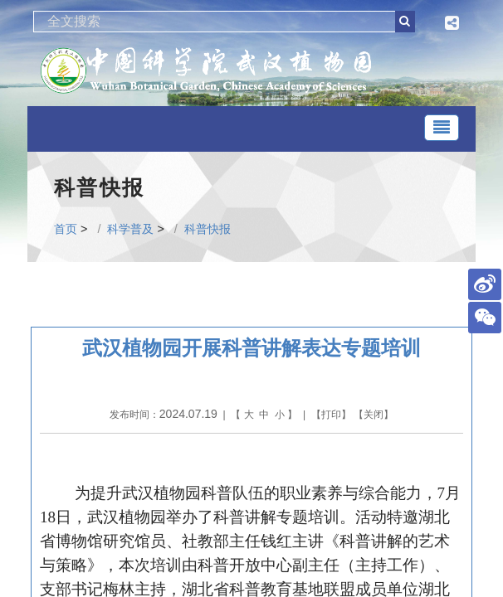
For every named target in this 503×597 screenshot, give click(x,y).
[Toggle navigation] (441, 127)
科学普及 (130, 228)
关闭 (373, 414)
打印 (331, 414)
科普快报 (207, 228)
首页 (65, 228)
